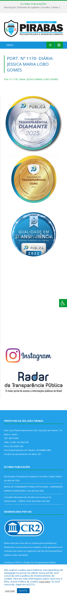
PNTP (17, 562)
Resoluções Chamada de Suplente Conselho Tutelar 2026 (34, 7)
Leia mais (45, 581)
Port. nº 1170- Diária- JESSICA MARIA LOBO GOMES (31, 79)
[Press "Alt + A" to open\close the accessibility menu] (63, 303)
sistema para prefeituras (43, 543)
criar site (24, 543)
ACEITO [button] (23, 590)
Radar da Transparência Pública (40, 562)
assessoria (26, 547)
